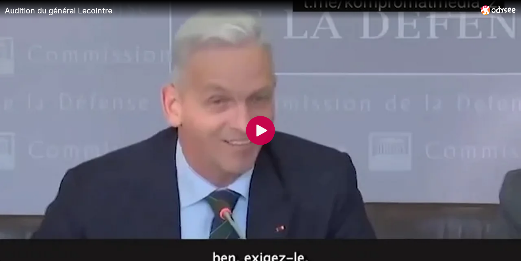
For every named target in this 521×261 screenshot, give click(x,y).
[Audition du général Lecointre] (240, 10)
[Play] (260, 130)
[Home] (498, 10)
